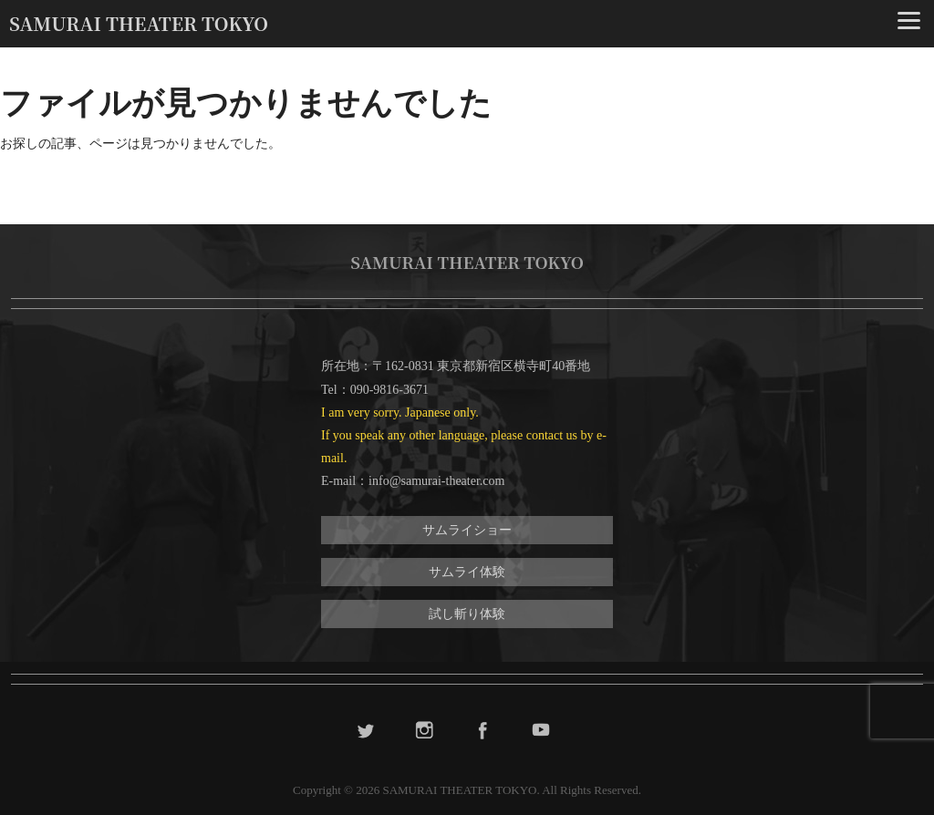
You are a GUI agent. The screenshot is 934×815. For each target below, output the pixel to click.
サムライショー (467, 530)
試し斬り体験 (467, 614)
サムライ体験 (467, 572)
